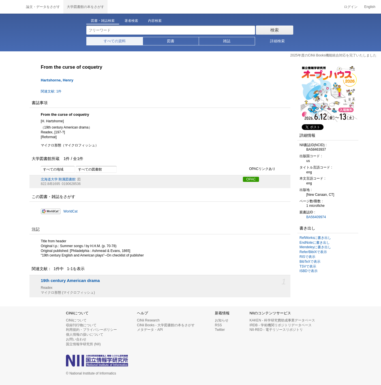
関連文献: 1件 (51, 91)
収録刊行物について (81, 325)
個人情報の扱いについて (84, 334)
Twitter (220, 330)
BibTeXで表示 (309, 262)
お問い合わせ (76, 339)
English (369, 7)
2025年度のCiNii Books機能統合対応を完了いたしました (333, 55)
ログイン (351, 7)
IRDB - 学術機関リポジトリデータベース (281, 325)
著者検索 (131, 21)
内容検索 (155, 21)
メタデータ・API (150, 330)
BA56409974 (316, 217)
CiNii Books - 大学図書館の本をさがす (166, 325)
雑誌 (226, 41)
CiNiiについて (76, 320)
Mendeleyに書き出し (315, 247)
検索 (274, 30)
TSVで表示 (307, 266)
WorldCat (70, 211)
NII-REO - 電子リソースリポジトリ (276, 330)
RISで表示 (307, 257)
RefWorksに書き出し (315, 238)
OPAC (251, 179)
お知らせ (221, 320)
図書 (170, 41)
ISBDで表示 (308, 271)
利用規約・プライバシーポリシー (91, 330)
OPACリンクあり (259, 169)
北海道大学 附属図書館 (58, 179)
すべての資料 (115, 41)
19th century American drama (70, 280)
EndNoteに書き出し (314, 243)
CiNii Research (148, 320)
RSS (218, 325)
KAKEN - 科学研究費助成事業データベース (282, 320)
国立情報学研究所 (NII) (83, 344)
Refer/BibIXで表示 (313, 252)
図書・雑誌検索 (103, 21)
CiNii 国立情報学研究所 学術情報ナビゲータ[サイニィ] (11, 7)
